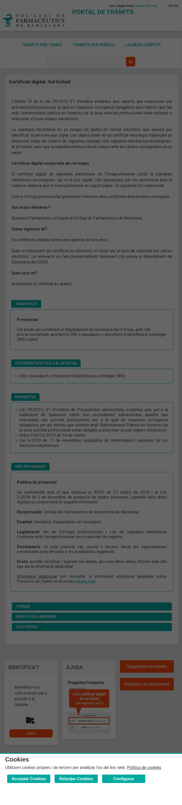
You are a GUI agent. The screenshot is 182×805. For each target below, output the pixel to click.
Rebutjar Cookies (76, 779)
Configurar (123, 779)
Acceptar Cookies (28, 779)
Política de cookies (144, 767)
